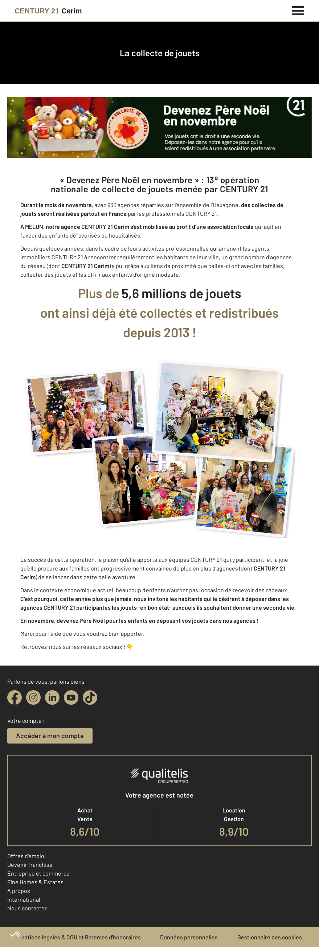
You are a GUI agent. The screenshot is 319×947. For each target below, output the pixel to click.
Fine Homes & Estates (35, 881)
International (23, 899)
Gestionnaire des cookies (269, 937)
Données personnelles (189, 937)
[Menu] (298, 9)
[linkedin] (52, 697)
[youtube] (71, 697)
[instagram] (33, 697)
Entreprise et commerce (38, 873)
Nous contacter (27, 908)
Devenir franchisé (30, 864)
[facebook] (14, 697)
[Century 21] (48, 10)
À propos (18, 890)
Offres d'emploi (26, 855)
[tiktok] (90, 697)
